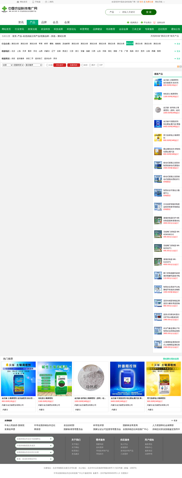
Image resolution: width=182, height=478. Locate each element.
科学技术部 (98, 425)
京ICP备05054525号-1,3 (110, 473)
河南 (104, 51)
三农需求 (124, 454)
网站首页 (23, 2)
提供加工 (38, 58)
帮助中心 (148, 447)
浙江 (77, 51)
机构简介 (134, 22)
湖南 (115, 51)
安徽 (82, 51)
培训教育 (110, 29)
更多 (178, 44)
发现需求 (124, 447)
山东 (99, 51)
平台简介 (148, 22)
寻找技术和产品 (102, 451)
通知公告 (175, 29)
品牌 (44, 22)
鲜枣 (46, 44)
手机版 (37, 2)
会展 (67, 22)
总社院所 (162, 29)
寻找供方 (99, 454)
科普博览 (84, 29)
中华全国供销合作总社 (44, 425)
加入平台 (124, 444)
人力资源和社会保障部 (163, 425)
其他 (53, 36)
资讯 (21, 22)
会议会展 (123, 29)
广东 (121, 51)
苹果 (40, 44)
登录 (141, 2)
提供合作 (48, 58)
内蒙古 (47, 51)
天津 (24, 51)
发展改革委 (10, 429)
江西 (93, 51)
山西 (40, 51)
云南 (148, 51)
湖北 (110, 51)
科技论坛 (71, 29)
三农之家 (136, 29)
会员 (55, 22)
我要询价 (99, 444)
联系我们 (75, 451)
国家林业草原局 (130, 425)
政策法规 (32, 29)
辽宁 (53, 51)
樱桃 (51, 44)
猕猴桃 (58, 44)
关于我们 (75, 444)
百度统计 (124, 473)
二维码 (50, 2)
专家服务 (149, 29)
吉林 (59, 51)
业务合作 (161, 22)
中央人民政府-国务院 (14, 425)
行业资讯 (19, 29)
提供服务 (20, 58)
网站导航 (158, 2)
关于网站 (75, 447)
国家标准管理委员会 (73, 429)
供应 (13, 58)
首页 (14, 36)
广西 (126, 51)
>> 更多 (174, 421)
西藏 (153, 51)
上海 (19, 51)
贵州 (142, 51)
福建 (88, 51)
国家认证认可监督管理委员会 (107, 429)
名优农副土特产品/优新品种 (36, 36)
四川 (137, 51)
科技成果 (58, 29)
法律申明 (148, 454)
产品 (32, 22)
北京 (13, 51)
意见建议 (75, 454)
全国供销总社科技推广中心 (135, 429)
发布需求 (99, 447)
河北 (35, 51)
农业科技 (45, 29)
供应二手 (29, 58)
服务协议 (148, 451)
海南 (131, 51)
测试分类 (61, 36)
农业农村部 (69, 425)
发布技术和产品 (127, 451)
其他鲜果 (66, 44)
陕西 (159, 51)
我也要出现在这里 (171, 359)
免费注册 (149, 2)
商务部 (37, 429)
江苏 (71, 51)
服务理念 (148, 444)
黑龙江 (65, 51)
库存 (55, 58)
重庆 (30, 51)
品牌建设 (97, 29)
